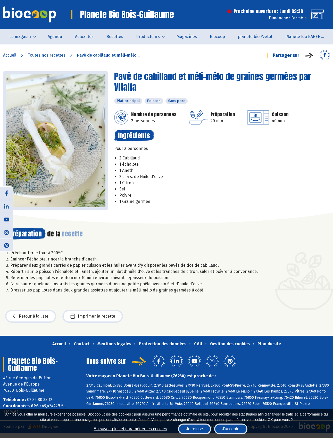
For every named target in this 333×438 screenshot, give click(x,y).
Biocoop (217, 36)
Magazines (187, 36)
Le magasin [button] (20, 36)
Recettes (114, 36)
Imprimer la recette (92, 316)
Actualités (84, 36)
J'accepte (230, 429)
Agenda (55, 36)
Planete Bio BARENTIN (306, 36)
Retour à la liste (30, 316)
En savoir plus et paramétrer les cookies (130, 429)
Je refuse (194, 429)
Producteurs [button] (148, 36)
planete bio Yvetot (255, 36)
